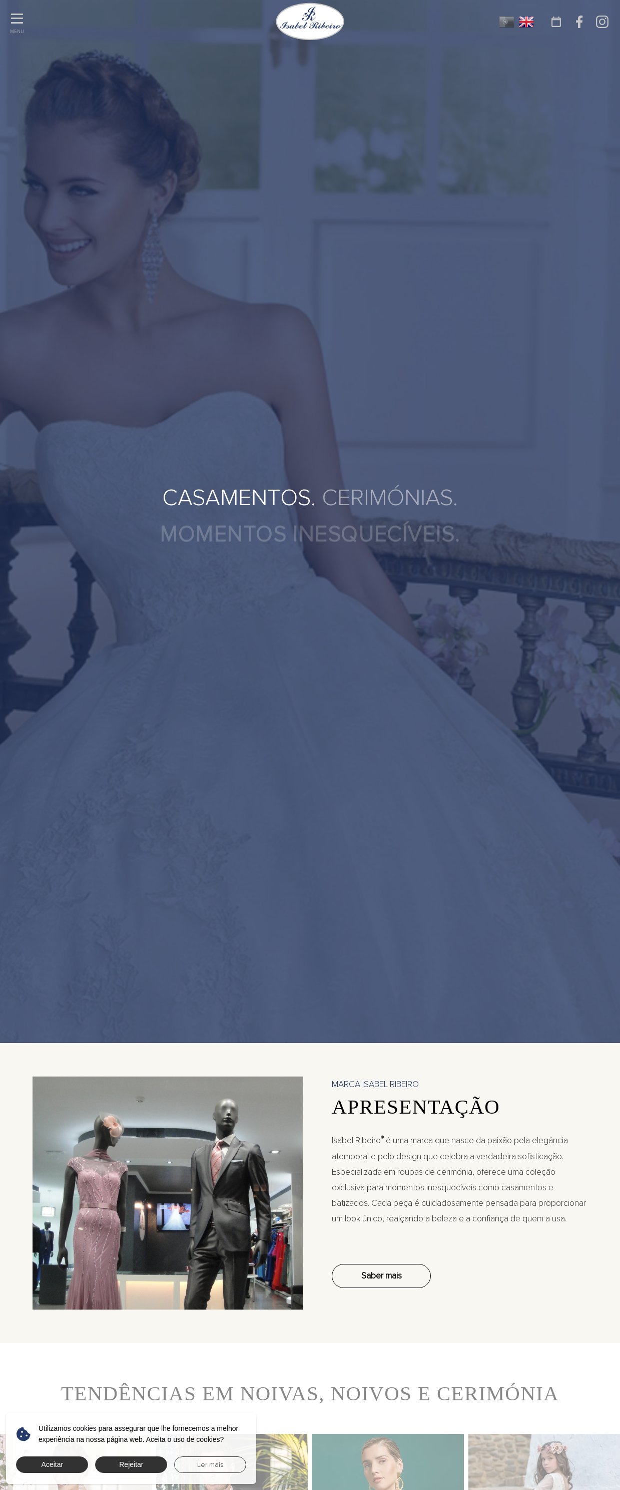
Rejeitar (131, 1464)
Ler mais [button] (210, 1464)
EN (526, 22)
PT (506, 22)
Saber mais (381, 1275)
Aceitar (53, 1464)
